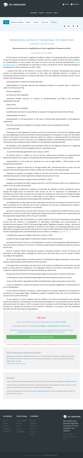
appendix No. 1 (64, 231)
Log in (65, 4)
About (28, 22)
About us (33, 420)
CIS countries (21, 420)
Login (42, 326)
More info (77, 344)
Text (6, 22)
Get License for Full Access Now (41, 337)
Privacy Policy (32, 433)
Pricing (49, 13)
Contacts (33, 423)
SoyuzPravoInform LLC (49, 455)
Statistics (6, 429)
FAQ (18, 426)
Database (33, 13)
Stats (55, 13)
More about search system (16, 363)
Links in (36, 22)
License (54, 326)
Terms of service (33, 427)
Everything (7, 432)
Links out (44, 22)
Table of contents (17, 22)
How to (42, 13)
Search (5, 420)
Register (75, 4)
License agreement (20, 430)
